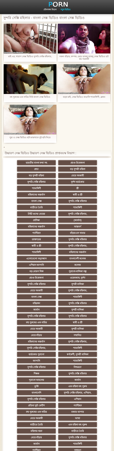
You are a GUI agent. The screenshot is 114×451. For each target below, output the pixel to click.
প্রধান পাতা (61, 446)
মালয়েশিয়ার (24, 373)
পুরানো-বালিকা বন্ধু (90, 233)
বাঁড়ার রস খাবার (90, 207)
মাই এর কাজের (90, 354)
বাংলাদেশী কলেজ (57, 226)
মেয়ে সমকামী (90, 169)
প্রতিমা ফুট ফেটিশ (57, 322)
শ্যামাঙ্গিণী (89, 175)
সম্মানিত (57, 277)
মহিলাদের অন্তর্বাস (57, 182)
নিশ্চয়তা (90, 297)
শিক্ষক (24, 303)
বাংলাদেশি (24, 316)
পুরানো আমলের (89, 303)
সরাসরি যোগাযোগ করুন (24, 386)
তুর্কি (57, 309)
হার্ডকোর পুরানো (24, 290)
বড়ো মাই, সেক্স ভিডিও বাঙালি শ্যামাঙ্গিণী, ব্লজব (84, 97)
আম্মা (24, 335)
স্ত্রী (24, 182)
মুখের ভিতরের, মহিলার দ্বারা (24, 399)
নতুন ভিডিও (65, 9)
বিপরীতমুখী (89, 399)
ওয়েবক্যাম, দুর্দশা (57, 239)
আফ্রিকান (24, 405)
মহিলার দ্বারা (24, 341)
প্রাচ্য (90, 162)
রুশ (57, 392)
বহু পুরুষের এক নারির (89, 265)
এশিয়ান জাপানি (89, 226)
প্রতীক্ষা (24, 201)
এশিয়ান (24, 322)
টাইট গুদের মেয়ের (57, 194)
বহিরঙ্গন (89, 252)
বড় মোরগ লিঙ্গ (57, 233)
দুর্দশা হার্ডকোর (57, 175)
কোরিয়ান (24, 392)
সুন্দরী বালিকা (24, 245)
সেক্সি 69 (24, 380)
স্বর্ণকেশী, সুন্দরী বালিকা (57, 290)
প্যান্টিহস (57, 207)
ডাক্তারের (24, 213)
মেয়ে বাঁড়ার (24, 277)
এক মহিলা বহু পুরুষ (90, 309)
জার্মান (57, 258)
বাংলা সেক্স (24, 188)
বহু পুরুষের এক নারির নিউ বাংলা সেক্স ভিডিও (30, 97)
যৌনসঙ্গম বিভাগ (50, 9)
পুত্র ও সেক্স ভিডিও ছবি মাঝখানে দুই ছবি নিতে (30, 137)
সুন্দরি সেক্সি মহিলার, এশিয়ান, (57, 316)
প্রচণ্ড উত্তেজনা (57, 162)
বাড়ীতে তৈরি (89, 188)
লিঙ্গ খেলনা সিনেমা (57, 399)
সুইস (90, 373)
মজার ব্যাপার (57, 328)
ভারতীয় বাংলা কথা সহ (24, 162)
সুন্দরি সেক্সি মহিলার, (89, 194)
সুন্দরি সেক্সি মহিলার (24, 175)
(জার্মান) (57, 201)
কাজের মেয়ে (24, 411)
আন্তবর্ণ (24, 207)
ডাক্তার (89, 405)
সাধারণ (57, 354)
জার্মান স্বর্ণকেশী (57, 360)
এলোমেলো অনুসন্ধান (24, 226)
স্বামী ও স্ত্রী (90, 182)
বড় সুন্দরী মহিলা (24, 169)
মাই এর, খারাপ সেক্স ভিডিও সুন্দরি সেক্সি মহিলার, (30, 56)
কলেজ (24, 233)
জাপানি (89, 290)
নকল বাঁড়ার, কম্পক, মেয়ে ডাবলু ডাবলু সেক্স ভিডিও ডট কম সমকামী (83, 57)
